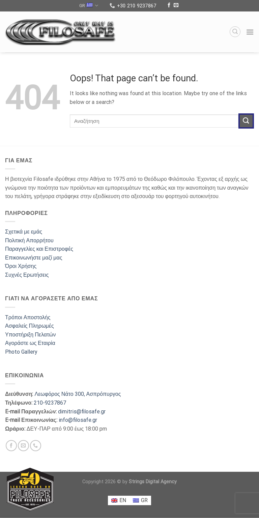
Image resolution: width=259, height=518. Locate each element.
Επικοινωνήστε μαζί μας (33, 257)
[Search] (235, 31)
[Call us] (35, 445)
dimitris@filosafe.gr (82, 411)
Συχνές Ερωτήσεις (27, 275)
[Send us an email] (176, 5)
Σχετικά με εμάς (23, 231)
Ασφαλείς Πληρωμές (29, 326)
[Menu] (250, 32)
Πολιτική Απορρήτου (29, 240)
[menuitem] (119, 500)
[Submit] (246, 121)
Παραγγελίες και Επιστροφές (39, 249)
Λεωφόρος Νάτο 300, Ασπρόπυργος (77, 394)
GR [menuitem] (144, 500)
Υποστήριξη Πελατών (30, 334)
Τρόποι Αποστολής (27, 317)
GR (88, 5)
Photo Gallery (21, 352)
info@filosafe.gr (78, 420)
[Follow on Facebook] (169, 5)
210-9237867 (50, 403)
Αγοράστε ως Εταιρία (30, 343)
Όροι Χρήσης (20, 266)
